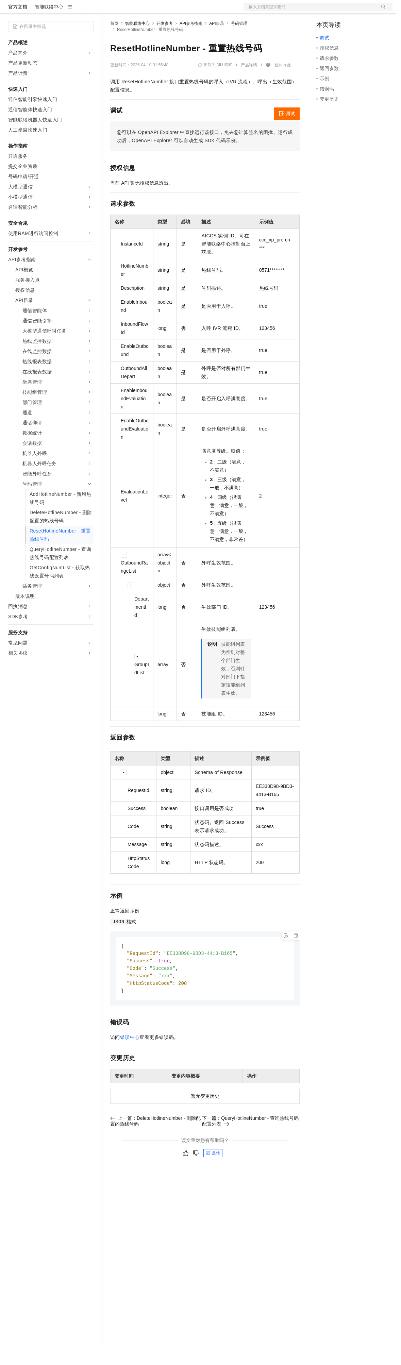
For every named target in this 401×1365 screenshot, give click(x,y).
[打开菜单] (11, 11)
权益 (130, 11)
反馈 (213, 1177)
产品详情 (249, 86)
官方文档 (17, 28)
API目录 (216, 45)
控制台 (340, 11)
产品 (88, 11)
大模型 (70, 11)
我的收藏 (282, 87)
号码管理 (239, 45)
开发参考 (164, 45)
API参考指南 (191, 45)
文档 (309, 11)
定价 (147, 11)
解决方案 (109, 11)
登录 (381, 11)
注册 (356, 11)
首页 (114, 45)
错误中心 (130, 1061)
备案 (324, 11)
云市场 (165, 11)
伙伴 (184, 11)
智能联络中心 (49, 28)
